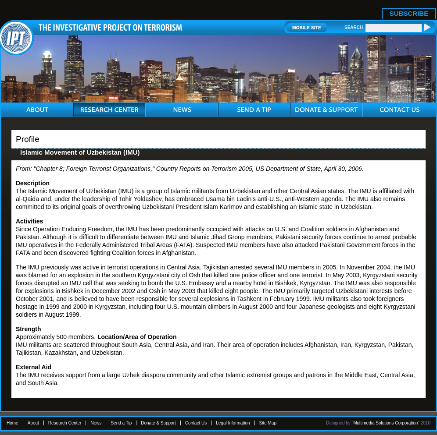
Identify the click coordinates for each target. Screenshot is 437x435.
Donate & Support (158, 423)
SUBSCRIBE (409, 13)
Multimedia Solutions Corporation (385, 423)
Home (12, 423)
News (95, 423)
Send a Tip (121, 423)
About (33, 423)
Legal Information (233, 423)
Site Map (267, 423)
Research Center (65, 423)
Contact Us (196, 423)
